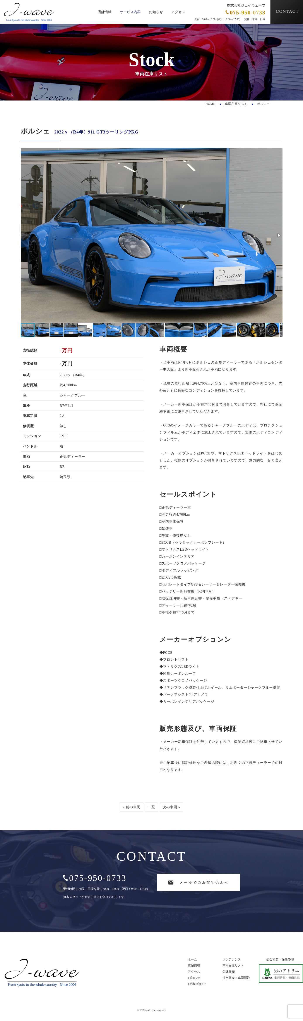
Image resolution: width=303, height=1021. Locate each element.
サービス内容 (130, 12)
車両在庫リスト (236, 104)
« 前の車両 (131, 807)
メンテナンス (232, 959)
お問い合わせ (197, 984)
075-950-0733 (95, 878)
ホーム (192, 959)
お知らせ (156, 12)
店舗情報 (104, 12)
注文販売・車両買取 (236, 978)
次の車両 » (171, 807)
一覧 (151, 807)
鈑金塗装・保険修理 (280, 959)
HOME (210, 104)
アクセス (178, 12)
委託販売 (229, 972)
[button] (278, 235)
